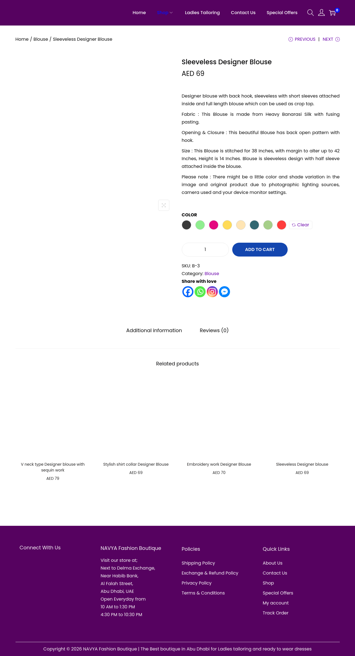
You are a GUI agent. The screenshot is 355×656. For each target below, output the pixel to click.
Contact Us (275, 573)
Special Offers (278, 593)
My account (276, 603)
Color (189, 215)
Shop (268, 583)
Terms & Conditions (203, 593)
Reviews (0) (214, 330)
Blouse (41, 39)
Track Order (275, 613)
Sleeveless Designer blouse (302, 464)
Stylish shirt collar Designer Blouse (135, 464)
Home (22, 39)
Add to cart (260, 249)
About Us (272, 563)
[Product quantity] (205, 249)
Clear (300, 225)
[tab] (154, 330)
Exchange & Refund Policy (210, 573)
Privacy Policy (197, 583)
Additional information (154, 330)
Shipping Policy (198, 563)
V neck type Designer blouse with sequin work (53, 467)
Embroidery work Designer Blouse (219, 464)
